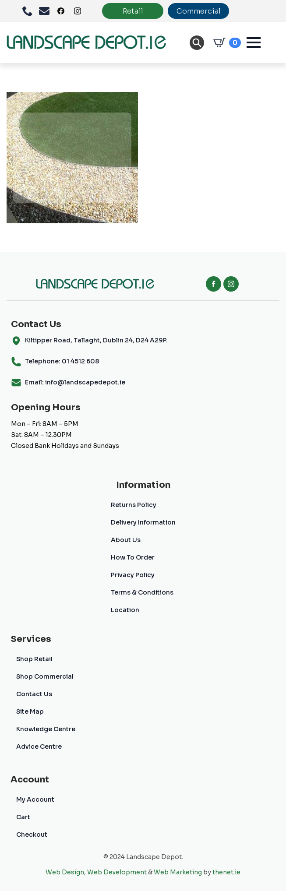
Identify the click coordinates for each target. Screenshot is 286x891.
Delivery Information (143, 522)
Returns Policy (133, 505)
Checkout (31, 834)
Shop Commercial (45, 676)
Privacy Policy (133, 575)
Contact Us (34, 694)
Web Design (65, 872)
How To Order (133, 557)
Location (125, 610)
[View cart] (225, 42)
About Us (126, 540)
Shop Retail (34, 659)
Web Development (117, 872)
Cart (23, 817)
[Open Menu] (254, 42)
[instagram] (231, 284)
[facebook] (213, 284)
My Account (35, 799)
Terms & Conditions (142, 592)
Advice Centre (39, 746)
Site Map (30, 711)
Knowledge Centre (45, 729)
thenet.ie (226, 872)
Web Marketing (178, 872)
